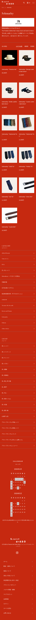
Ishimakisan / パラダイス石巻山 (11, 276)
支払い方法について (9, 575)
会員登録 (6, 599)
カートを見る (7, 608)
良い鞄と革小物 (6, 381)
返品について (7, 571)
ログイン (6, 603)
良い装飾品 (5, 375)
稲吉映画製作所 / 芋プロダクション (12, 294)
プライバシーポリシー (10, 585)
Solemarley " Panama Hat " (9, 69)
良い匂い (4, 393)
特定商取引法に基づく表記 (11, 580)
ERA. (3, 264)
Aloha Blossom (6, 253)
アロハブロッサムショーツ (10, 445)
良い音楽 (4, 404)
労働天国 (4, 282)
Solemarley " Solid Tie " (8, 166)
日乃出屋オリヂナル (8, 288)
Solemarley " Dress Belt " (26, 196)
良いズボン (5, 363)
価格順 (26, 46)
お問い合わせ (7, 613)
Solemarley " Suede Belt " (9, 227)
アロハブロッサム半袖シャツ (10, 422)
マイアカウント (8, 594)
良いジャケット (6, 352)
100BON (4, 299)
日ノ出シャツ (6, 270)
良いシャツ (5, 346)
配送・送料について (9, 566)
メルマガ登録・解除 (9, 589)
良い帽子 (4, 387)
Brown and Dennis (7, 311)
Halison (4, 323)
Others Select (5, 328)
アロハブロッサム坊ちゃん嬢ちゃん (12, 440)
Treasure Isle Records (7, 305)
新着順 (32, 46)
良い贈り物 (5, 410)
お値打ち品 (5, 416)
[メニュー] (33, 2)
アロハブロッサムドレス (9, 434)
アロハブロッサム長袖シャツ (10, 428)
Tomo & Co (5, 258)
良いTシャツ (5, 358)
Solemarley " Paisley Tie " (26, 166)
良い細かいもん (6, 398)
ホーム (3, 7)
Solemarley (9, 7)
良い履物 (4, 369)
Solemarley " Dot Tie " (8, 196)
